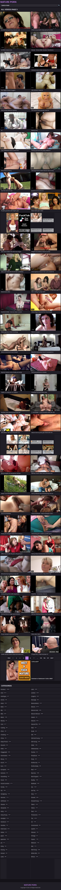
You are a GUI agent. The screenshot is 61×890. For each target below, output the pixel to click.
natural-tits (36, 724)
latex (4, 856)
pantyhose (36, 755)
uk (33, 822)
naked (34, 717)
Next (51, 658)
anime (4, 700)
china (4, 738)
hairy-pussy (6, 815)
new (34, 727)
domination (6, 755)
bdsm (4, 717)
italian (4, 832)
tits (34, 818)
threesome (36, 815)
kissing (4, 849)
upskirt (34, 829)
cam (4, 724)
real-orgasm (36, 776)
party (34, 759)
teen (34, 811)
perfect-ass (35, 762)
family (4, 787)
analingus (5, 696)
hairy (4, 811)
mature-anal (36, 710)
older (34, 745)
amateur (5, 689)
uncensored (36, 825)
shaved (35, 797)
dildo (4, 748)
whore (34, 856)
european (5, 769)
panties (34, 752)
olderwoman (36, 748)
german (5, 797)
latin (34, 689)
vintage (34, 836)
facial (4, 780)
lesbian (35, 693)
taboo (34, 804)
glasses (4, 804)
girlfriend (5, 801)
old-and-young (37, 738)
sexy (34, 794)
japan (4, 836)
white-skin (35, 853)
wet (34, 846)
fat (3, 790)
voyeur (35, 839)
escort (4, 762)
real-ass (35, 773)
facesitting (5, 776)
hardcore (5, 822)
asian (4, 703)
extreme (4, 773)
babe (4, 707)
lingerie (35, 696)
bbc (3, 710)
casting (4, 727)
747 (48, 658)
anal (4, 693)
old (34, 734)
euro (4, 766)
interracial (5, 829)
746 (44, 658)
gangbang (5, 794)
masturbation (36, 703)
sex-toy (35, 790)
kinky (4, 846)
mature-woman (37, 714)
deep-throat (6, 741)
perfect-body (36, 766)
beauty (4, 720)
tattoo (34, 808)
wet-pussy (35, 849)
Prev (9, 658)
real (34, 769)
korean (4, 853)
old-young (36, 741)
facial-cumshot (7, 783)
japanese (5, 839)
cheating (5, 734)
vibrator (35, 832)
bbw (4, 714)
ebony (4, 759)
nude (34, 731)
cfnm (4, 731)
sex (34, 787)
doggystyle (5, 752)
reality (34, 780)
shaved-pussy (36, 801)
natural (35, 720)
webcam (35, 843)
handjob (5, 818)
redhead (35, 783)
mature (35, 707)
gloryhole (5, 808)
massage (35, 700)
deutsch (4, 745)
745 (41, 658)
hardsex (4, 825)
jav (3, 843)
